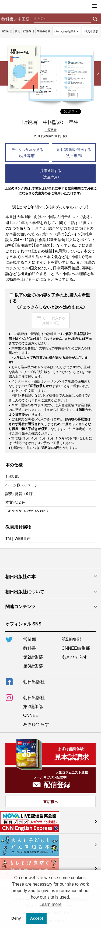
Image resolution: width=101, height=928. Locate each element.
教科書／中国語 (15, 19)
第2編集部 (33, 656)
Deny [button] (16, 918)
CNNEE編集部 (76, 648)
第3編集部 (33, 665)
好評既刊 (28, 31)
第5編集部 (71, 639)
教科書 (29, 648)
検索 (95, 18)
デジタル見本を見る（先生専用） (27, 152)
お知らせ (6, 31)
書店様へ (50, 801)
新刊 (17, 31)
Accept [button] (36, 918)
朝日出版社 (50, 6)
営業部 (29, 639)
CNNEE (31, 715)
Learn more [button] (51, 904)
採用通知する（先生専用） (50, 173)
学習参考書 (43, 31)
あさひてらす (75, 656)
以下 (16, 295)
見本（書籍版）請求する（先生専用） (73, 152)
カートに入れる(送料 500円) (53, 320)
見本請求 (92, 31)
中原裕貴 (51, 130)
